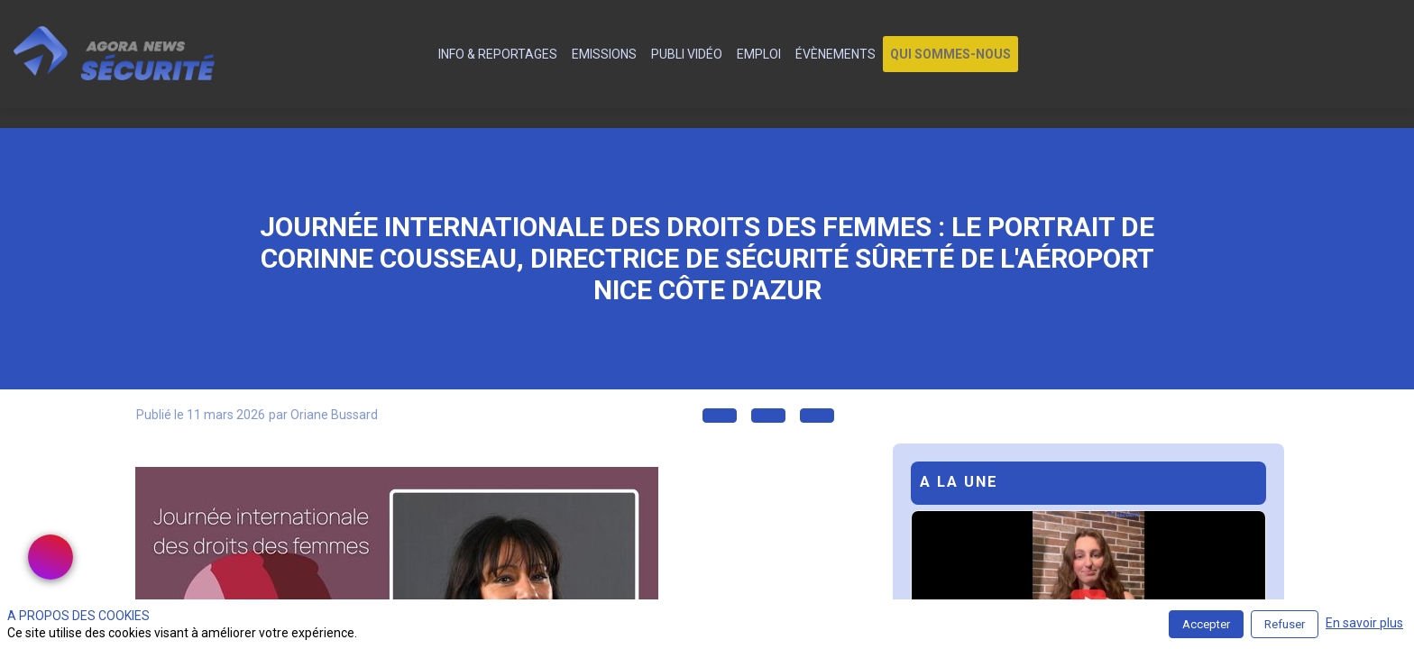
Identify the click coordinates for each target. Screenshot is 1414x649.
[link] (498, 54)
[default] (420, 54)
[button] (950, 54)
